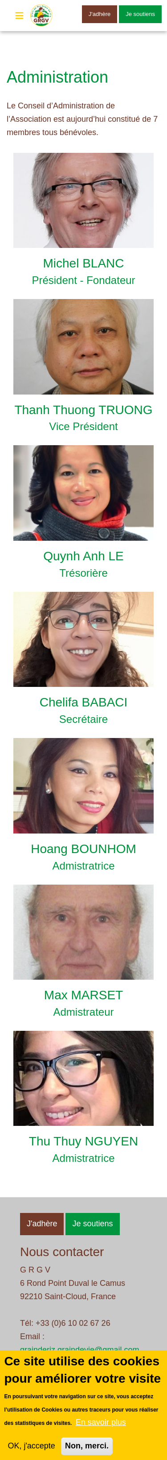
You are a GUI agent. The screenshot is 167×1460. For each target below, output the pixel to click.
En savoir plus (101, 1431)
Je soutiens (140, 14)
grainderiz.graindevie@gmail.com (79, 1349)
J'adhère (99, 14)
